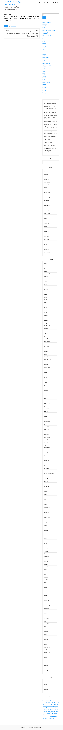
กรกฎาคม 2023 (47, 252)
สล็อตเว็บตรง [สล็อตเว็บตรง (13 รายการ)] (46, 718)
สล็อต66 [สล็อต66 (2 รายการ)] (48, 713)
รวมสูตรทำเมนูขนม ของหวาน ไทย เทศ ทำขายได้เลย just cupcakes (14, 3)
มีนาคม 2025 (46, 203)
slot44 (43, 62)
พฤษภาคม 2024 (47, 228)
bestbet (45, 292)
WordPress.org (47, 689)
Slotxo (45, 476)
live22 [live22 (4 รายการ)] (53, 702)
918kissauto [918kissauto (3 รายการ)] (56, 699)
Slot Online (46, 468)
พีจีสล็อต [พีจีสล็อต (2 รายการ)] (53, 711)
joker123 (43, 27)
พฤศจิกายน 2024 (47, 213)
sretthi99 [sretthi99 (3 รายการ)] (49, 707)
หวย (45, 621)
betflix (45, 294)
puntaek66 (46, 429)
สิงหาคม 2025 (46, 190)
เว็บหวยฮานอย (46, 657)
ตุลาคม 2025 (46, 184)
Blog (40, 2)
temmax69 (46, 486)
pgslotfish (46, 411)
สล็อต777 (46, 574)
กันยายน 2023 (46, 247)
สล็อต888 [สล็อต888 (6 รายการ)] (49, 715)
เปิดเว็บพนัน (46, 636)
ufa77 (45, 494)
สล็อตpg (45, 587)
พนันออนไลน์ (46, 546)
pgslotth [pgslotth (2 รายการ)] (43, 706)
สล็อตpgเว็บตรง (47, 590)
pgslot (43, 36)
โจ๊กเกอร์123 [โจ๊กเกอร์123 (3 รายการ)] (52, 718)
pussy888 (44, 70)
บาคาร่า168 (44, 71)
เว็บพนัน (45, 644)
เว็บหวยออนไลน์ (47, 652)
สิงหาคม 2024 (46, 221)
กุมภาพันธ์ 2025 (47, 205)
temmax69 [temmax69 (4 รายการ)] (53, 707)
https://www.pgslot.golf (47, 35)
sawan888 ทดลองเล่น (48, 452)
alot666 (45, 284)
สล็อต (45, 559)
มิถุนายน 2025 (46, 195)
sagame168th (47, 447)
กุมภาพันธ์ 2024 (47, 236)
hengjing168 (46, 323)
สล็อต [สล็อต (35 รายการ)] (44, 713)
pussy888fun (46, 434)
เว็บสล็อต (46, 649)
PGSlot (45, 393)
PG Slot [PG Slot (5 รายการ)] (47, 704)
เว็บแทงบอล (46, 660)
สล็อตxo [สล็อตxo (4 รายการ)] (43, 716)
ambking (46, 286)
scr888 (45, 458)
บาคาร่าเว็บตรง (47, 535)
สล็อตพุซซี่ (46, 595)
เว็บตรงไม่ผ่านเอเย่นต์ (48, 642)
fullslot (43, 40)
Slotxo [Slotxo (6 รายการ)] (46, 707)
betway (43, 88)
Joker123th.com (47, 341)
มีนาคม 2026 (46, 171)
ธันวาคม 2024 (47, 210)
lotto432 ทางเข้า (47, 359)
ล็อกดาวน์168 (46, 553)
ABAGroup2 (46, 281)
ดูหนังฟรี (43, 44)
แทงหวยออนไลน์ (47, 668)
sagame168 (46, 445)
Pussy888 (46, 432)
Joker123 (46, 333)
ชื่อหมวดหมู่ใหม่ (47, 509)
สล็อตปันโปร (13, 26)
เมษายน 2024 (46, 231)
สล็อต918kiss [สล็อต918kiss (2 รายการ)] (53, 715)
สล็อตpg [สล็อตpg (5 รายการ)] (56, 715)
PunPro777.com (47, 426)
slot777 (43, 85)
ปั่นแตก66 (46, 540)
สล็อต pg (46, 561)
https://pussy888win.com (47, 32)
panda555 (46, 372)
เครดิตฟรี (46, 631)
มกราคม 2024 (46, 239)
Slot (45, 465)
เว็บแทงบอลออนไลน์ (47, 662)
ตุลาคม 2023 (46, 244)
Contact (44, 2)
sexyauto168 (46, 460)
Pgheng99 (46, 390)
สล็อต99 (43, 68)
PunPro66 (46, 419)
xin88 (45, 499)
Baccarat (46, 289)
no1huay (46, 364)
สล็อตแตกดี (46, 610)
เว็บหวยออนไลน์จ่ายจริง (48, 655)
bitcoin (45, 299)
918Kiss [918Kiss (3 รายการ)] (52, 699)
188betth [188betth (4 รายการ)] (49, 699)
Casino (45, 307)
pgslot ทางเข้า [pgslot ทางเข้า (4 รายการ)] (48, 706)
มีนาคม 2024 (46, 234)
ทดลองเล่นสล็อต (47, 517)
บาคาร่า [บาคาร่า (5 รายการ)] (51, 709)
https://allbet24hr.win (46, 81)
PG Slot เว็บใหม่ (47, 380)
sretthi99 (46, 481)
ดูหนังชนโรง (44, 46)
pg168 (43, 55)
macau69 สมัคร (47, 362)
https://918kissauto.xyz (46, 22)
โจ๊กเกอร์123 (46, 670)
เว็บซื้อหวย (46, 639)
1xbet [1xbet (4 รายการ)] (43, 699)
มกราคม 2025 (46, 208)
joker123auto (46, 336)
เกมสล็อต (46, 629)
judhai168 (46, 343)
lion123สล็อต (46, 346)
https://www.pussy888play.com (48, 30)
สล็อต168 (46, 564)
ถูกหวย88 (46, 515)
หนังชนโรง (44, 43)
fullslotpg (46, 315)
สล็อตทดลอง (44, 74)
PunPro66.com (47, 421)
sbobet (45, 455)
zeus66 (45, 502)
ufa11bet (46, 491)
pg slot (43, 92)
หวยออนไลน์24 (47, 623)
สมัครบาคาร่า (46, 556)
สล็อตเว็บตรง (46, 603)
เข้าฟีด (45, 684)
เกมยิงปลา (46, 626)
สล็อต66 (43, 51)
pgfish (45, 388)
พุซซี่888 (46, 548)
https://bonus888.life (46, 65)
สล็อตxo (45, 592)
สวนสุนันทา (46, 616)
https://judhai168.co (46, 63)
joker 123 (44, 54)
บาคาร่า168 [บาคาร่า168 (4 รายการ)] (55, 709)
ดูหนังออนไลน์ (44, 24)
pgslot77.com (47, 403)
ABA (45, 279)
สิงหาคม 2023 (46, 249)
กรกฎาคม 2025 (47, 192)
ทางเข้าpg (46, 522)
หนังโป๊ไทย (44, 76)
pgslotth (46, 413)
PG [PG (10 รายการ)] (44, 704)
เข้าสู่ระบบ (46, 681)
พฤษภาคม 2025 (47, 197)
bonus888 (46, 302)
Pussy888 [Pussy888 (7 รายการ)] (53, 706)
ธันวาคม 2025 (46, 179)
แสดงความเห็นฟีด (47, 687)
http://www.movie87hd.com (48, 28)
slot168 (43, 47)
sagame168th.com (48, 450)
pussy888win (46, 439)
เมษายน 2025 (46, 200)
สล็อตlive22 (46, 585)
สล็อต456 (46, 566)
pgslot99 (46, 406)
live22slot (44, 41)
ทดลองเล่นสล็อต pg (47, 520)
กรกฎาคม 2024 (47, 223)
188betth (46, 266)
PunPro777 (46, 424)
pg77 (45, 385)
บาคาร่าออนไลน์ (47, 533)
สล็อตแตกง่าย (46, 608)
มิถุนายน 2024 (47, 226)
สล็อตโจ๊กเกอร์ (46, 613)
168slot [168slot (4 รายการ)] (46, 699)
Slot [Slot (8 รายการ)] (57, 706)
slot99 (43, 58)
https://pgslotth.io (46, 82)
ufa (45, 489)
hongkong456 (47, 325)
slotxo (43, 73)
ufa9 (45, 496)
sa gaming (44, 25)
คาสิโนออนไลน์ (47, 507)
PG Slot (6, 26)
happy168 (46, 320)
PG (44, 375)
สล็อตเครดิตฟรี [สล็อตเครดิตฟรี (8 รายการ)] (53, 716)
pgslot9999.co (47, 408)
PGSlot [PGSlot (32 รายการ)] (51, 704)
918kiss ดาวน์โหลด (47, 273)
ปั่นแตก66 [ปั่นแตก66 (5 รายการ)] (50, 711)
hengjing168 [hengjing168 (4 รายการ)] (48, 700)
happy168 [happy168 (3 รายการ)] (44, 700)
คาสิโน (45, 504)
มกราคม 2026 (46, 177)
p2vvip (45, 369)
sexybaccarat (45, 33)
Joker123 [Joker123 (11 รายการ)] (44, 702)
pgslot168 (46, 398)
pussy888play (47, 437)
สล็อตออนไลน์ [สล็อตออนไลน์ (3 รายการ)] (48, 716)
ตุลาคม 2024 (46, 215)
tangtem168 (46, 483)
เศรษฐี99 (46, 665)
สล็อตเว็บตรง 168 (47, 605)
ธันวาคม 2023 (46, 241)
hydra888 (46, 328)
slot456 (43, 49)
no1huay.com (47, 367)
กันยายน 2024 (46, 218)
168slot (45, 263)
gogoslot (44, 93)
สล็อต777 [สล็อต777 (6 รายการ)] (44, 715)
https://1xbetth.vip (46, 77)
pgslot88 (44, 87)
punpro (45, 416)
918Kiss (45, 271)
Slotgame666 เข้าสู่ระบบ (49, 473)
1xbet (45, 268)
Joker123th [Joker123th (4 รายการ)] (50, 702)
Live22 (45, 349)
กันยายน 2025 (46, 187)
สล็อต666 (46, 572)
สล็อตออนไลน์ (46, 598)
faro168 (45, 312)
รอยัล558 (46, 551)
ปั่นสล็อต (45, 538)
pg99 (43, 38)
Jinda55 (45, 330)
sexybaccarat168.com (48, 463)
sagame (46, 442)
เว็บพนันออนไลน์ (47, 647)
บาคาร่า (45, 525)
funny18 (45, 318)
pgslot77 (46, 400)
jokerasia (44, 90)
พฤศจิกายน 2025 (47, 182)
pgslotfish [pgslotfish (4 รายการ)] (56, 704)
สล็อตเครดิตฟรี (47, 600)
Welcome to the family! (53, 2)
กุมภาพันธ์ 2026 (47, 174)
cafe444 (46, 305)
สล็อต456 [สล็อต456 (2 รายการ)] (55, 713)
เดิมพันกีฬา (46, 634)
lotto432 (46, 356)
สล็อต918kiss (46, 579)
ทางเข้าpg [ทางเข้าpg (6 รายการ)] (47, 709)
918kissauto (46, 276)
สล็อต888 (44, 66)
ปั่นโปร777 (46, 543)
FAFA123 (45, 310)
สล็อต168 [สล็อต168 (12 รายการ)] (51, 713)
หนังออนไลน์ (46, 618)
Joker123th (46, 338)
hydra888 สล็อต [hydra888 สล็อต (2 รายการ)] (53, 700)
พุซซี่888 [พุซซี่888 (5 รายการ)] (56, 711)
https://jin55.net (45, 57)
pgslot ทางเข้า (47, 395)
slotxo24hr (46, 478)
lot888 (45, 354)
